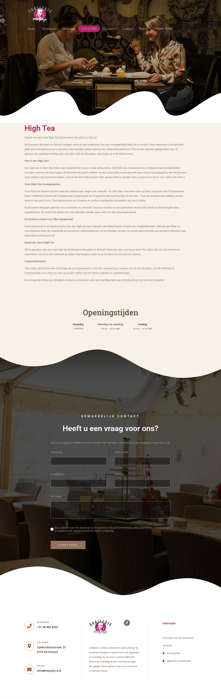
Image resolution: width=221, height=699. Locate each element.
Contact (128, 29)
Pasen (143, 29)
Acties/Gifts (89, 29)
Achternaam (121, 452)
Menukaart (49, 29)
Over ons (69, 29)
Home (32, 29)
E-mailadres (57, 474)
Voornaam (56, 452)
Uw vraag (56, 496)
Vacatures (109, 29)
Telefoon (119, 474)
